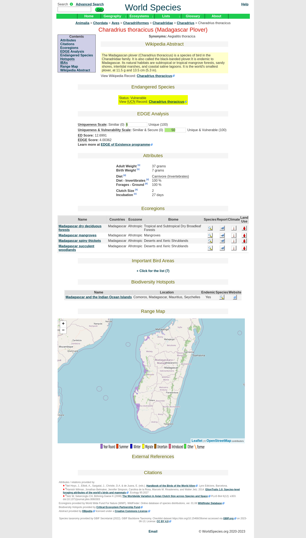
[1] (139, 165)
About (216, 16)
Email (153, 531)
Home (88, 16)
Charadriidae (163, 23)
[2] (124, 175)
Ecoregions (69, 48)
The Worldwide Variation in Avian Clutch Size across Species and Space (165, 496)
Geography (112, 16)
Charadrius (185, 23)
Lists (166, 16)
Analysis (72, 51)
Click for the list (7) (154, 271)
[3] (136, 189)
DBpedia (87, 511)
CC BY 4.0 (162, 521)
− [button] (63, 330)
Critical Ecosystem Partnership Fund (118, 507)
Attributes (68, 40)
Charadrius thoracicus (154, 76)
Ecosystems (139, 16)
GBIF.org (228, 518)
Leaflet (197, 440)
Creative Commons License (131, 511)
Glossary (193, 16)
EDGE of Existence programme (125, 144)
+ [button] (63, 324)
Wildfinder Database (210, 503)
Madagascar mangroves (78, 235)
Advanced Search (90, 4)
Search (63, 4)
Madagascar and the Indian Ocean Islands (99, 297)
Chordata (100, 23)
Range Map (69, 66)
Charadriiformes (136, 23)
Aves (115, 23)
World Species (153, 7)
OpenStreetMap (219, 440)
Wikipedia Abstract (75, 70)
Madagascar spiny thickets (80, 240)
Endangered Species (76, 55)
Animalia (82, 23)
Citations (67, 44)
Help (245, 4)
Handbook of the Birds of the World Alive (170, 485)
